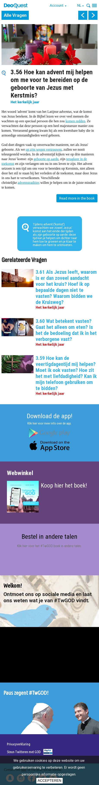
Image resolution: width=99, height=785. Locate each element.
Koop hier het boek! (64, 485)
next (92, 15)
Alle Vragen (15, 15)
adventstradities (28, 182)
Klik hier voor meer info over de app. (49, 423)
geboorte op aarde (46, 159)
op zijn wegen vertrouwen (44, 149)
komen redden (75, 121)
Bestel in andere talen (49, 536)
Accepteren (49, 780)
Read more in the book (77, 198)
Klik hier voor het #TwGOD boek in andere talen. (49, 546)
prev (82, 15)
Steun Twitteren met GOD (24, 752)
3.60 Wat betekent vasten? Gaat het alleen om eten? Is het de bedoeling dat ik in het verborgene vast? (66, 330)
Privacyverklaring (18, 744)
